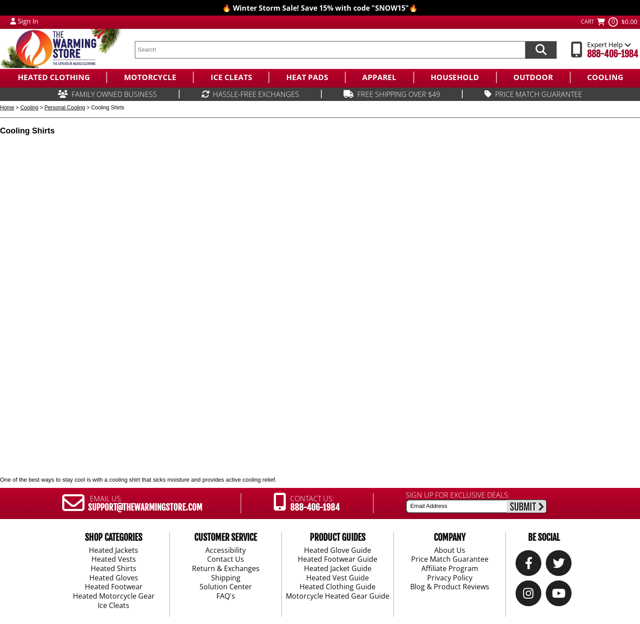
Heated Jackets (113, 550)
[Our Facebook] (528, 565)
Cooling (29, 108)
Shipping (225, 578)
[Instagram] (528, 595)
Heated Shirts (113, 568)
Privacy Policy (449, 578)
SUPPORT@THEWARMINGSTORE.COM (145, 507)
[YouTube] (558, 595)
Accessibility (225, 550)
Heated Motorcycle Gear (114, 596)
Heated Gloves (113, 578)
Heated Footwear (114, 587)
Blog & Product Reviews (449, 587)
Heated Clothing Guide (338, 587)
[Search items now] (541, 50)
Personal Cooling (64, 108)
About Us (449, 550)
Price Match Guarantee (449, 559)
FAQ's (225, 596)
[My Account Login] (13, 20)
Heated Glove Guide (337, 550)
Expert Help (609, 44)
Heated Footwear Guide (337, 559)
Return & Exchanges (226, 568)
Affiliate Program (449, 568)
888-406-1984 (612, 54)
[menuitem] (53, 77)
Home (7, 108)
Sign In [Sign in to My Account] (28, 20)
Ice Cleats (113, 605)
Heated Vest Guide (337, 578)
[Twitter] (559, 565)
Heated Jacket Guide (338, 568)
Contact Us (225, 559)
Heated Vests (114, 559)
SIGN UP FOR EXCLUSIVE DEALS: (458, 495)
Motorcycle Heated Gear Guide (337, 596)
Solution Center (226, 587)
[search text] (330, 50)
